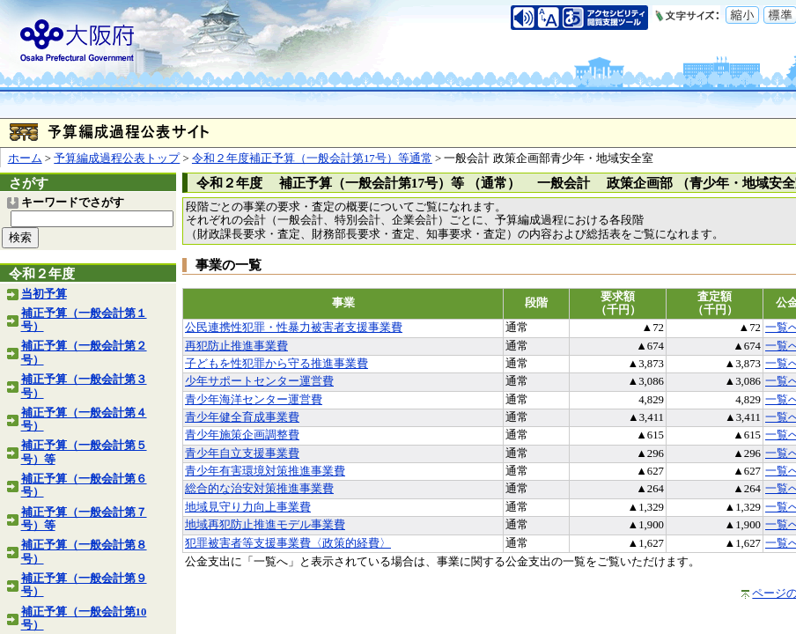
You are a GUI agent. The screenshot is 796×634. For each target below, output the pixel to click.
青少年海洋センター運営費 (253, 400)
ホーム (25, 158)
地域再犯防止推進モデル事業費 (265, 525)
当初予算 (44, 294)
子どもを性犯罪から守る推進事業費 (276, 364)
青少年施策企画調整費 (242, 435)
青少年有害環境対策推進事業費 (265, 471)
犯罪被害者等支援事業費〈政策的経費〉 (288, 543)
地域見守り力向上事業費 (248, 507)
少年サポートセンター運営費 (259, 381)
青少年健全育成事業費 (242, 417)
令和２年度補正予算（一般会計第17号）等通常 (312, 158)
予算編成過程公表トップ (117, 158)
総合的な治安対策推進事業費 (259, 489)
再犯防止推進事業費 (236, 346)
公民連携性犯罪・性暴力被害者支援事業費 (293, 327)
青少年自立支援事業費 (242, 453)
